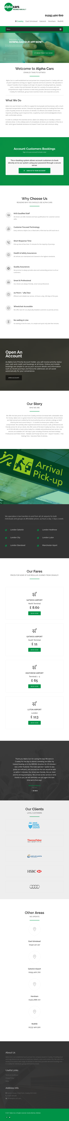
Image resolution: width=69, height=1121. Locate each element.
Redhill (60, 21)
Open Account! (13, 378)
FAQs (7, 1081)
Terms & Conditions (12, 1075)
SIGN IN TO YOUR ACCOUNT (34, 171)
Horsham (52, 21)
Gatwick (42, 21)
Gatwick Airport (34, 969)
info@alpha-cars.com (13, 1099)
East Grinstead (31, 21)
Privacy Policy (10, 1078)
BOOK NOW (34, 613)
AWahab (38, 1113)
